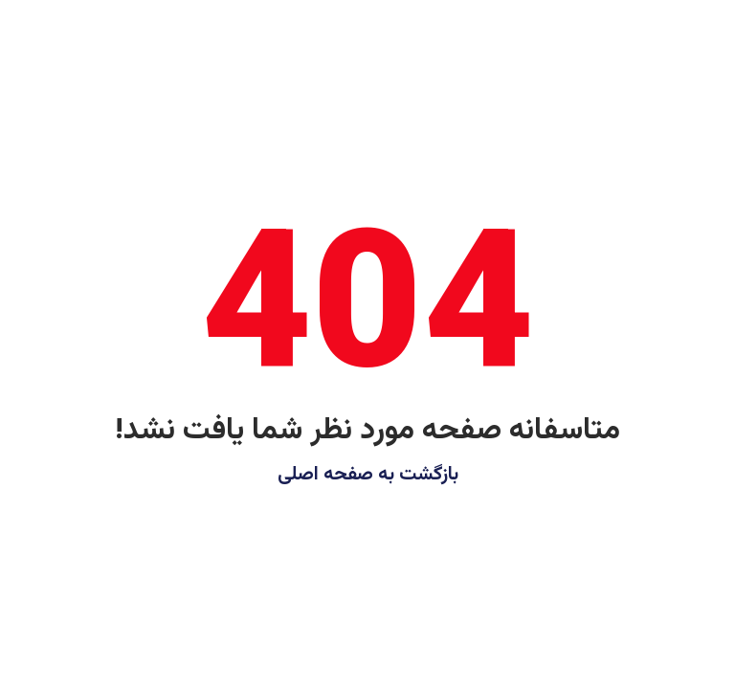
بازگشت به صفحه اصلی (368, 474)
